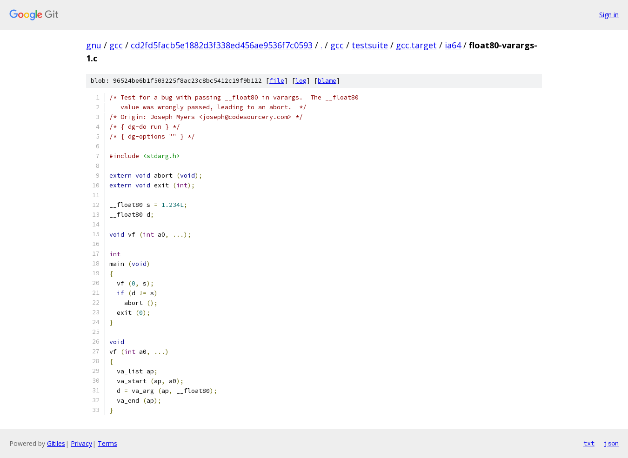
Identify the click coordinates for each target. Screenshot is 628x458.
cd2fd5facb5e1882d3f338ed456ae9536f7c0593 (222, 45)
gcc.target (416, 45)
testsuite (370, 45)
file (276, 81)
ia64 (453, 45)
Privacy (81, 443)
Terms (107, 443)
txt (589, 443)
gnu (93, 45)
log (301, 81)
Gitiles (56, 443)
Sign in (609, 14)
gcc (116, 45)
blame (327, 81)
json (611, 443)
